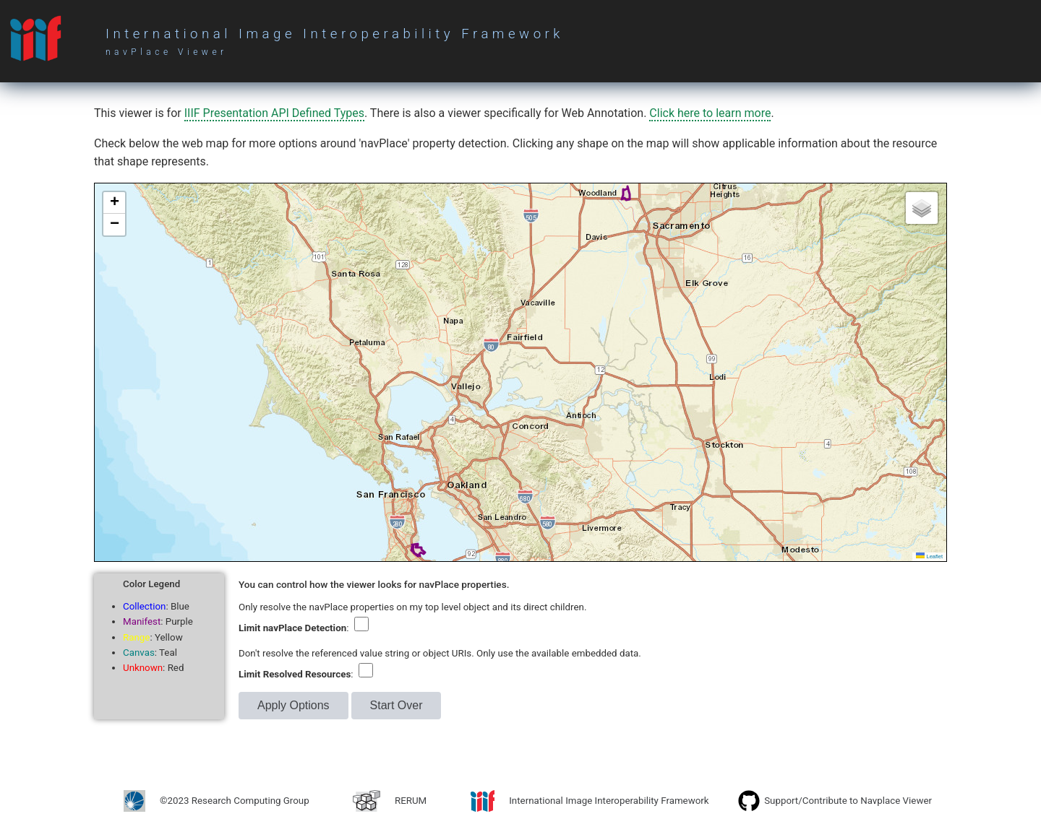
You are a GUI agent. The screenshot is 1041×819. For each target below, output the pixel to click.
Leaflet (929, 556)
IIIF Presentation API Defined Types (274, 113)
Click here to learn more (710, 113)
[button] (114, 203)
